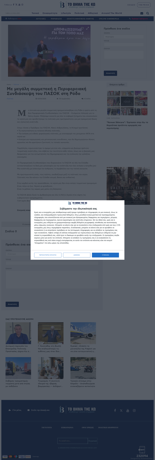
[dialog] (77, 230)
